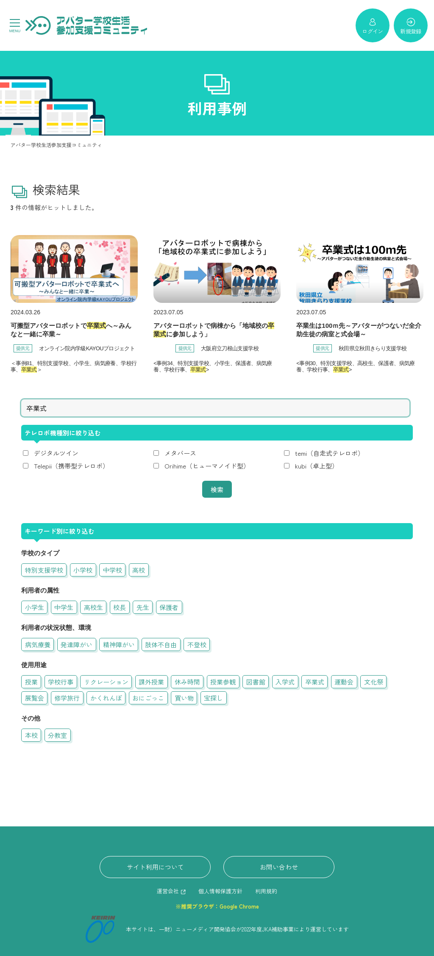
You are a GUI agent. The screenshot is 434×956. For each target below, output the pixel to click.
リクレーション (106, 681)
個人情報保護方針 (220, 891)
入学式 (285, 681)
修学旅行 (67, 697)
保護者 (168, 607)
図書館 (255, 681)
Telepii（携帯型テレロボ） (71, 465)
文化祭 (373, 681)
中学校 (112, 569)
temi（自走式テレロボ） (329, 453)
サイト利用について (155, 866)
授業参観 (223, 681)
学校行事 (60, 681)
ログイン (372, 26)
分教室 (57, 735)
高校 (138, 569)
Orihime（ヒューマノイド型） (207, 465)
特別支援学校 (44, 569)
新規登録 (410, 26)
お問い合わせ (279, 866)
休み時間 (187, 681)
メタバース (180, 453)
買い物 (184, 697)
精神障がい (119, 644)
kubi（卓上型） (316, 465)
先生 (142, 607)
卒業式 (314, 681)
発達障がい (76, 644)
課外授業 (151, 681)
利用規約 (266, 891)
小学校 (82, 569)
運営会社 (168, 891)
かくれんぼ (106, 697)
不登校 (196, 644)
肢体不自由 (161, 644)
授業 (31, 681)
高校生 (93, 607)
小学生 (34, 607)
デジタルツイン (56, 453)
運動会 (343, 681)
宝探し (213, 697)
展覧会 (34, 697)
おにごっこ (148, 697)
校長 (119, 607)
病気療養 (37, 644)
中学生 (63, 607)
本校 (31, 735)
